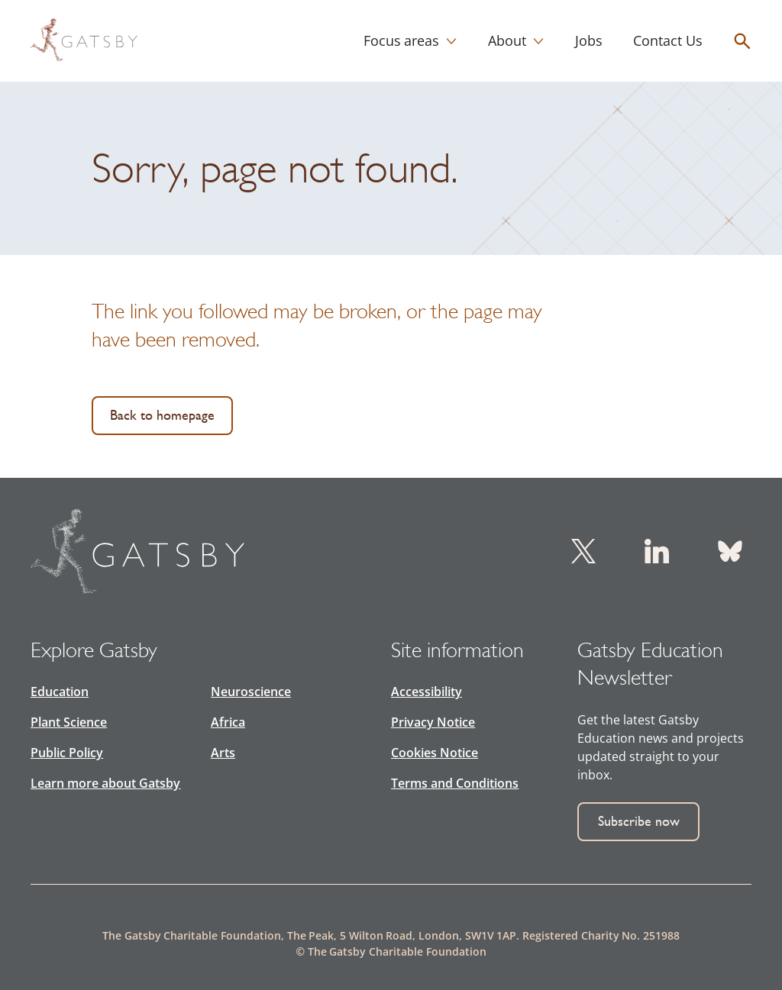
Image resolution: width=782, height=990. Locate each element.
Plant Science (69, 722)
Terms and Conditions (455, 783)
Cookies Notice (434, 752)
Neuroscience (251, 691)
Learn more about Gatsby (105, 783)
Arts (223, 752)
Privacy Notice (433, 722)
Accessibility (426, 691)
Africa (228, 722)
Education (60, 691)
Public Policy (67, 752)
